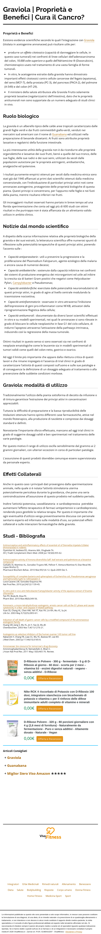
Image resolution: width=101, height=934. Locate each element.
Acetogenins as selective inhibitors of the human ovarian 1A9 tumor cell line (39, 634)
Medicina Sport (54, 895)
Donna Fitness (82, 890)
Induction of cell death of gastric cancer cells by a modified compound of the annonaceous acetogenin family (46, 620)
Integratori (13, 884)
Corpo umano (64, 890)
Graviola (89, 40)
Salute (20, 890)
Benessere (85, 884)
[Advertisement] (50, 799)
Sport (68, 895)
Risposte (49, 890)
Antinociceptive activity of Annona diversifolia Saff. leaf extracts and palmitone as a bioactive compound (47, 560)
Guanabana (59, 134)
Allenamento (69, 884)
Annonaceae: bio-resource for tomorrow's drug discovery (30, 646)
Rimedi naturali (50, 884)
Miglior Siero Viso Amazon (36, 773)
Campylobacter (22, 283)
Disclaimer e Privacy (73, 932)
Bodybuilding (34, 890)
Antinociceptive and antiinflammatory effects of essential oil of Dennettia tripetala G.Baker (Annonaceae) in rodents (46, 546)
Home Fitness (34, 895)
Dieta (10, 890)
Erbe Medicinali (30, 884)
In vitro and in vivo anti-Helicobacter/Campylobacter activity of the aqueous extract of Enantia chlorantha (47, 592)
